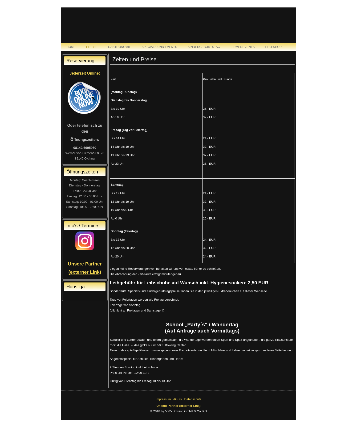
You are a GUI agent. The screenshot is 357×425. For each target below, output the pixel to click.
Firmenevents (243, 47)
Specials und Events (159, 47)
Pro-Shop (273, 47)
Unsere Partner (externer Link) (178, 406)
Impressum (163, 399)
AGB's (177, 399)
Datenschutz (192, 399)
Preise (91, 47)
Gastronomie (119, 47)
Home (71, 47)
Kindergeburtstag (204, 47)
